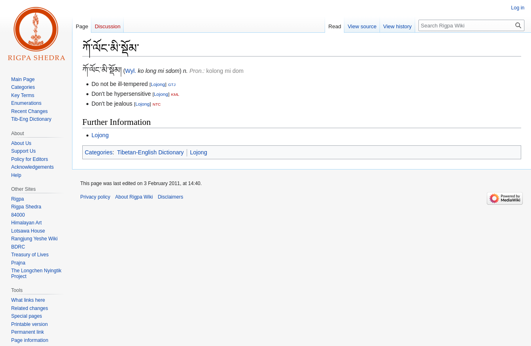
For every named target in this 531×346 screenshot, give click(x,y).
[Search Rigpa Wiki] (471, 25)
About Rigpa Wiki (134, 197)
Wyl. (130, 71)
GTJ (171, 84)
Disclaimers (170, 197)
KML (175, 94)
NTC (157, 104)
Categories (99, 152)
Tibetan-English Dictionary (150, 152)
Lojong (158, 84)
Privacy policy (95, 197)
